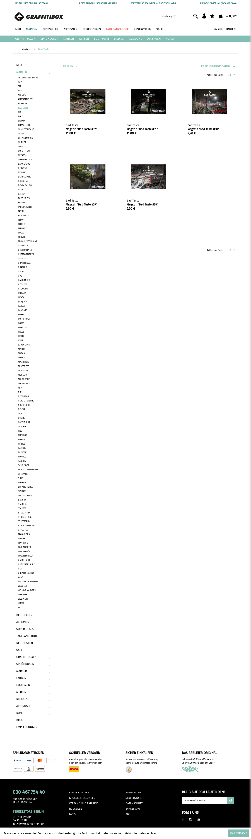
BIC (19, 112)
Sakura (22, 461)
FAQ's (72, 814)
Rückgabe (75, 808)
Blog (19, 720)
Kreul (21, 332)
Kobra (21, 314)
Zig (19, 607)
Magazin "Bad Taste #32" (81, 129)
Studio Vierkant (26, 525)
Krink (21, 336)
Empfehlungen (26, 727)
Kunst (33, 713)
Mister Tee (23, 366)
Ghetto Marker (26, 254)
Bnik (20, 116)
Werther (22, 594)
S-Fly (20, 478)
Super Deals (25, 629)
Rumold (22, 456)
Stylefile (23, 530)
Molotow (23, 370)
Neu (19, 65)
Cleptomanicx (25, 138)
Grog (21, 271)
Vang (20, 577)
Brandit (22, 121)
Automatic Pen (25, 99)
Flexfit (21, 224)
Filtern (68, 66)
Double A (23, 181)
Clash (21, 133)
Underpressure (26, 564)
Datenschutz (134, 803)
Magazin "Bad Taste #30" (203, 129)
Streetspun (24, 521)
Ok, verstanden (238, 833)
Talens (21, 538)
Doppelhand (24, 177)
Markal (22, 357)
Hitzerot (22, 284)
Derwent (22, 168)
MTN (20, 388)
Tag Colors (24, 534)
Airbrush (33, 706)
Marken (33, 72)
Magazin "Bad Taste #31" (142, 129)
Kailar (21, 306)
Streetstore (133, 798)
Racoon (22, 448)
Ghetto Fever (25, 250)
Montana (22, 375)
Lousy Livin (24, 344)
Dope (20, 189)
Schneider (23, 465)
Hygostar (23, 289)
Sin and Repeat (25, 487)
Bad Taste (23, 108)
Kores (21, 323)
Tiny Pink (23, 543)
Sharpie (22, 482)
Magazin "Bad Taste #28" (142, 204)
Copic (21, 146)
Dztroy (22, 194)
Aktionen (22, 622)
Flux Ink (22, 228)
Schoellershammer (28, 469)
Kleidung (33, 699)
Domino (22, 172)
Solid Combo (25, 495)
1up (20, 82)
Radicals (23, 452)
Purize (21, 439)
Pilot (20, 431)
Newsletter (133, 792)
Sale (19, 650)
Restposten (24, 643)
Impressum (132, 808)
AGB (127, 814)
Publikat (22, 435)
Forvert (22, 237)
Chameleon (24, 125)
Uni (20, 568)
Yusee (21, 603)
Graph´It (22, 267)
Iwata (21, 297)
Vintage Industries (28, 581)
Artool (22, 95)
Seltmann (23, 474)
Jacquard (23, 301)
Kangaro (22, 310)
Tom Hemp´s (24, 551)
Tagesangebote (27, 636)
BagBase (22, 103)
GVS (20, 276)
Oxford (22, 426)
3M (19, 86)
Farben (33, 678)
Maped (21, 349)
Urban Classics (26, 573)
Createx (22, 155)
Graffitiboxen (33, 657)
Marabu (22, 353)
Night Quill (24, 405)
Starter (22, 508)
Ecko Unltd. (24, 198)
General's (23, 245)
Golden (22, 258)
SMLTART (22, 491)
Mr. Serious (24, 383)
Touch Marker (25, 556)
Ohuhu (21, 418)
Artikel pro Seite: (215, 75)
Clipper (22, 142)
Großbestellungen (82, 798)
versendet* (96, 762)
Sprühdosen (33, 664)
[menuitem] (181, 16)
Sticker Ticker (25, 517)
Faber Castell (25, 207)
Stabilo (22, 500)
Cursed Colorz (26, 159)
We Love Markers (27, 590)
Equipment (33, 685)
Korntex (22, 327)
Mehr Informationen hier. (141, 833)
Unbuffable (24, 560)
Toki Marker (24, 547)
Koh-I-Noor (24, 319)
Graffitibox (24, 263)
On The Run (24, 422)
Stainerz (22, 504)
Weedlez (22, 586)
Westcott (23, 599)
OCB (20, 413)
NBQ (20, 392)
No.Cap (21, 409)
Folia (21, 233)
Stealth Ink (24, 512)
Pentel (21, 444)
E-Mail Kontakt (79, 792)
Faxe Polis (23, 215)
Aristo (21, 90)
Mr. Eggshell (25, 379)
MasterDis (23, 362)
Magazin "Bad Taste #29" (81, 204)
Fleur (21, 220)
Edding (22, 202)
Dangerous (24, 164)
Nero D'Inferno (26, 400)
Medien (33, 692)
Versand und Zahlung (83, 803)
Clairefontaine (26, 129)
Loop (20, 340)
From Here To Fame (27, 241)
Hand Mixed (24, 280)
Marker (33, 671)
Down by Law (25, 185)
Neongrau (23, 396)
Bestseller (24, 615)
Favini (21, 211)
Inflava (22, 293)
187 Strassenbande (28, 77)
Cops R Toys (24, 151)
